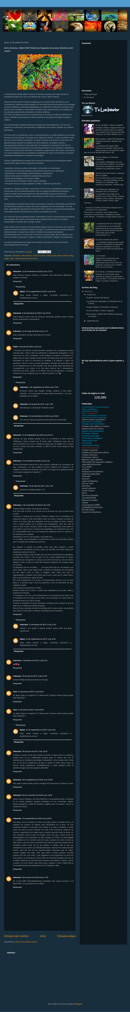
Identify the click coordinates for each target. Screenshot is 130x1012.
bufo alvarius (26, 256)
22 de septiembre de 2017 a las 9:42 (40, 291)
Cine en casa (87, 483)
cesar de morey (39, 256)
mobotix (85, 469)
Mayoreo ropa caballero (92, 460)
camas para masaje (90, 445)
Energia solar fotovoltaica (93, 424)
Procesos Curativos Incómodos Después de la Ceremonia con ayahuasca (104, 209)
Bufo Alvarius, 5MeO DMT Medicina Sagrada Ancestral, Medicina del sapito (109, 141)
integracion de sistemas (92, 471)
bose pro (86, 479)
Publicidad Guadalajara (92, 438)
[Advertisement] (54, 974)
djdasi (22, 291)
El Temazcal (89, 97)
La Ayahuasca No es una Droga (108, 224)
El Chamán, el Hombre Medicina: (108, 272)
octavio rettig (68, 256)
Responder (17, 281)
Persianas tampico (90, 433)
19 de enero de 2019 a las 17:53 (35, 877)
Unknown (17, 271)
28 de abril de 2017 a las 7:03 (41, 486)
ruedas (85, 502)
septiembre (91, 321)
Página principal (90, 94)
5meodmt (16, 256)
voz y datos (87, 467)
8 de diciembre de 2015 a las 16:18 (36, 313)
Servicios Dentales (90, 495)
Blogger (79, 1004)
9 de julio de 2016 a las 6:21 (30, 347)
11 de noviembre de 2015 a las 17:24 (37, 271)
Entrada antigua (66, 936)
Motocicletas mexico (90, 411)
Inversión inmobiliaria (91, 512)
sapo (12, 258)
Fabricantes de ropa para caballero (97, 462)
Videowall (86, 476)
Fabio (15, 347)
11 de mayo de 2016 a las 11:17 (35, 331)
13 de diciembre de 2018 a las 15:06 (43, 416)
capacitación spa (89, 440)
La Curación (100, 256)
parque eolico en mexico (93, 429)
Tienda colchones (90, 455)
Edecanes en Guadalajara (92, 422)
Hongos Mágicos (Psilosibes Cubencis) (102, 307)
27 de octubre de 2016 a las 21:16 (36, 461)
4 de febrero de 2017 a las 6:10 (34, 660)
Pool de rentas (88, 510)
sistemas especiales (91, 474)
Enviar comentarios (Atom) (26, 942)
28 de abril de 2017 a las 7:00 (41, 404)
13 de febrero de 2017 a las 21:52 (42, 625)
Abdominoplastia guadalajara (93, 420)
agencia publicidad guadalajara (94, 417)
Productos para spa (90, 436)
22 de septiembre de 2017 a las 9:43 (40, 730)
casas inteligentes (90, 481)
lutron (84, 493)
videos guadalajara (89, 409)
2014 (87, 291)
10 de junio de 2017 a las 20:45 (30, 710)
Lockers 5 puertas (90, 450)
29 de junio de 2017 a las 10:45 (34, 751)
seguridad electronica (91, 464)
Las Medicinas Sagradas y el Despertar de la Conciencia (107, 190)
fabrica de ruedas (89, 500)
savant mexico (88, 491)
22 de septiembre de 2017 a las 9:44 (40, 639)
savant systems (89, 488)
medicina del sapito (54, 256)
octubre (90, 295)
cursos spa (87, 443)
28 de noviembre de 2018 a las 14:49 (37, 795)
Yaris (15, 692)
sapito (6, 258)
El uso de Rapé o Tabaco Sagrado (109, 125)
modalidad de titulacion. (92, 507)
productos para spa (90, 448)
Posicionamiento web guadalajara (95, 407)
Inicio (43, 936)
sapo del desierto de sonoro (26, 258)
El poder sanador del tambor (106, 240)
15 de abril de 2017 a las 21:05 (34, 676)
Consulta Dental (89, 498)
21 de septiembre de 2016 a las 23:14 (37, 435)
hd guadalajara (89, 413)
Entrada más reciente (16, 936)
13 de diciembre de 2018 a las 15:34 (36, 818)
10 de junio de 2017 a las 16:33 (30, 692)
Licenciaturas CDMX (91, 505)
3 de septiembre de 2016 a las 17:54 (43, 387)
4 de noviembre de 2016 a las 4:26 (36, 505)
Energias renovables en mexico (95, 426)
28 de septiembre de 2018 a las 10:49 (37, 780)
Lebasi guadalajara (89, 415)
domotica (86, 486)
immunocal (102, 415)
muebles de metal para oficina (95, 452)
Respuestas (20, 287)
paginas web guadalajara (93, 431)
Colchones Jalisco (90, 457)
